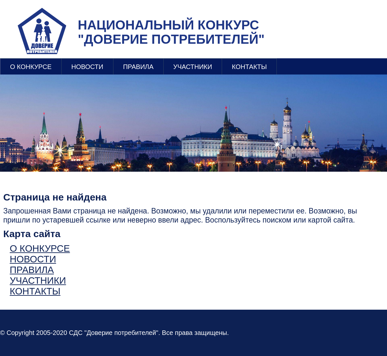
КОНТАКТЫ (249, 66)
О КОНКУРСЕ (31, 66)
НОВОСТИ (87, 66)
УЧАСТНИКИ (192, 66)
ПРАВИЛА (138, 66)
